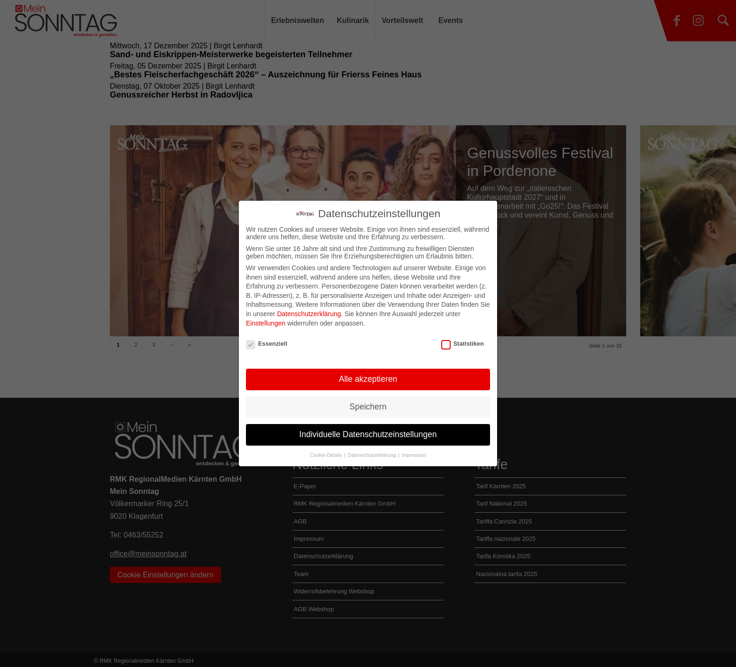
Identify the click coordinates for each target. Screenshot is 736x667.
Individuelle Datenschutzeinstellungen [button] (368, 434)
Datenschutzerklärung (309, 314)
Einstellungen (265, 323)
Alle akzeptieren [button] (368, 379)
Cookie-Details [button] (326, 455)
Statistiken (462, 343)
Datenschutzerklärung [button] (372, 455)
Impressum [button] (414, 455)
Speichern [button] (368, 406)
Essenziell (266, 343)
